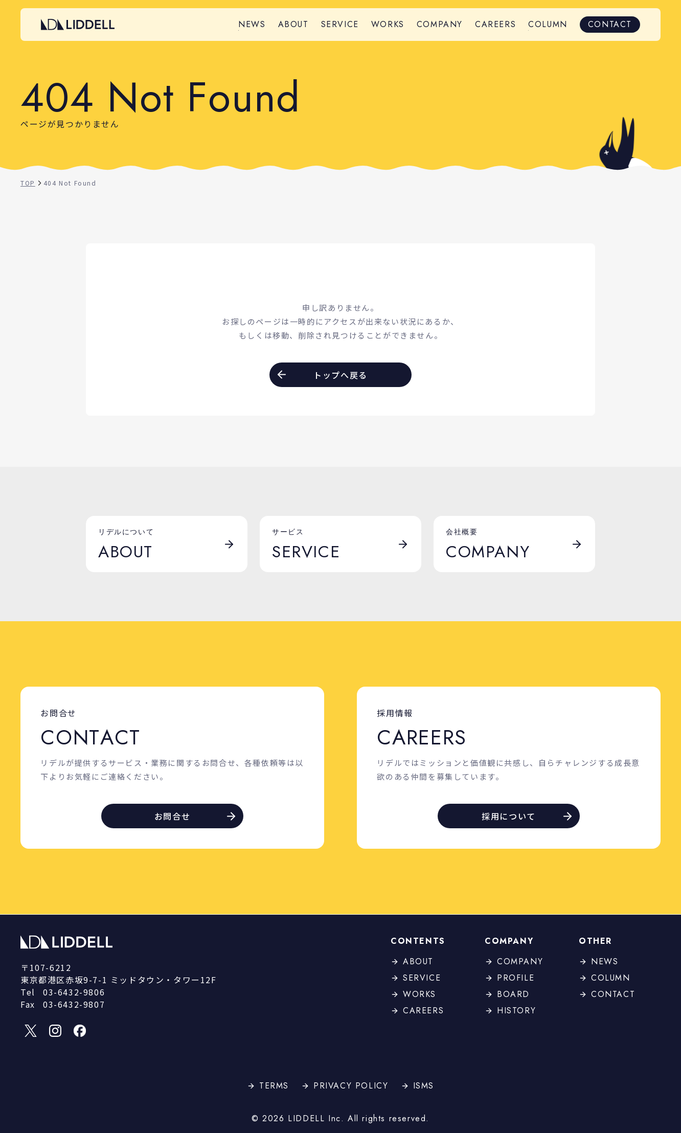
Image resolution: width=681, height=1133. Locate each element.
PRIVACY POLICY (344, 1086)
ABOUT (293, 24)
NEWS (251, 24)
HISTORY (510, 1010)
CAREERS (495, 24)
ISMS (417, 1086)
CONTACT (610, 24)
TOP (31, 182)
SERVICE (340, 24)
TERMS (268, 1086)
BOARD (507, 994)
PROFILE (509, 978)
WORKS (387, 24)
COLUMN (548, 24)
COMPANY (440, 24)
